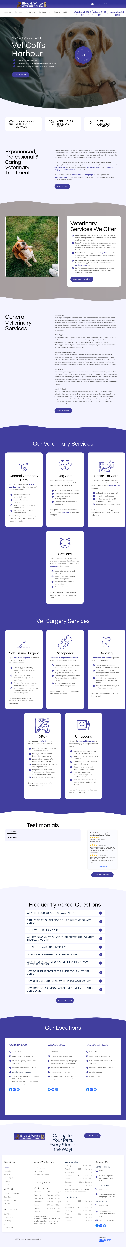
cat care (62, 167)
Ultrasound (83, 736)
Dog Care (65, 476)
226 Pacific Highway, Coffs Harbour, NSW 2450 (106, 1178)
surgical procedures (82, 265)
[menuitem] (9, 12)
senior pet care (103, 253)
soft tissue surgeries (22, 658)
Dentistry (106, 653)
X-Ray (42, 736)
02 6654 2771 (54, 1051)
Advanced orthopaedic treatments (64, 658)
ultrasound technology (86, 741)
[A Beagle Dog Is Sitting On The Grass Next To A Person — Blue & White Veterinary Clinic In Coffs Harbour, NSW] (32, 246)
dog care (65, 512)
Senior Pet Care (106, 476)
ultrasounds (91, 167)
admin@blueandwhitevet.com (104, 4)
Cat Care (65, 554)
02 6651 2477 (103, 1170)
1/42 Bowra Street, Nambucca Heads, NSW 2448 (107, 1213)
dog (56, 167)
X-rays (98, 167)
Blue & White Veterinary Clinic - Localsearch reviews (102, 849)
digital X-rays (44, 741)
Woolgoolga (89, 175)
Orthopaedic (65, 653)
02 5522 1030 (93, 1051)
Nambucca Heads (61, 177)
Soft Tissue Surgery (24, 653)
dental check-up (69, 170)
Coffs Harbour (76, 175)
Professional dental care (101, 658)
